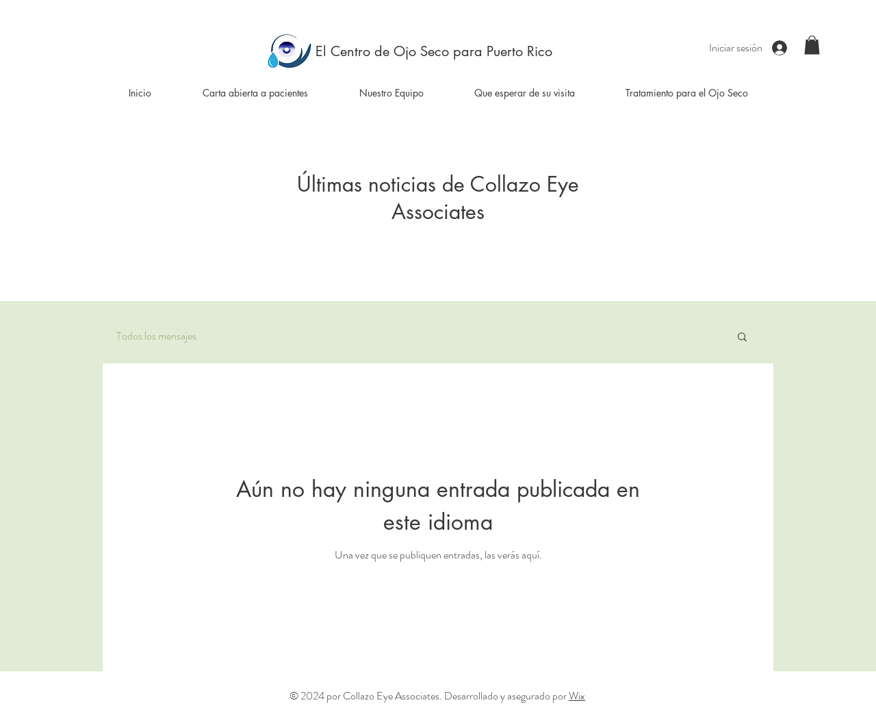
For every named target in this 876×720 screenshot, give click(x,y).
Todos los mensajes (156, 336)
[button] (812, 45)
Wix (577, 696)
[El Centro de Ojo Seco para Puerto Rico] (433, 51)
